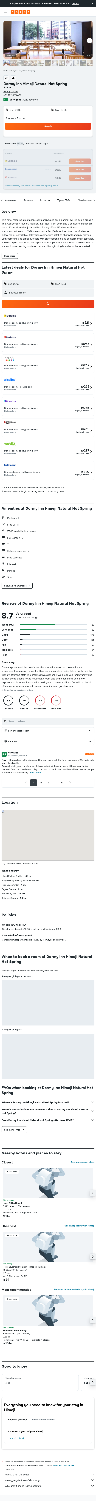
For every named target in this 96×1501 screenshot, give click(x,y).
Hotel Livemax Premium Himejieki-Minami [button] (24, 1266)
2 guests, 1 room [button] (15, 118)
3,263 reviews (30, 99)
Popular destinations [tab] (43, 1419)
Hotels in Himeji (16, 1438)
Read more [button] (35, 772)
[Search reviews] (50, 721)
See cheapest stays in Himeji (79, 1225)
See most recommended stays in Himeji (74, 1289)
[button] (92, 3)
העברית (75, 3)
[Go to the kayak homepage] (20, 12)
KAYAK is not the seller (49, 1474)
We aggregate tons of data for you (49, 1480)
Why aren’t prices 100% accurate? (49, 1486)
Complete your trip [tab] (17, 1419)
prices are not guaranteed (64, 1465)
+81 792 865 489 (12, 95)
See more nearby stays (82, 1162)
